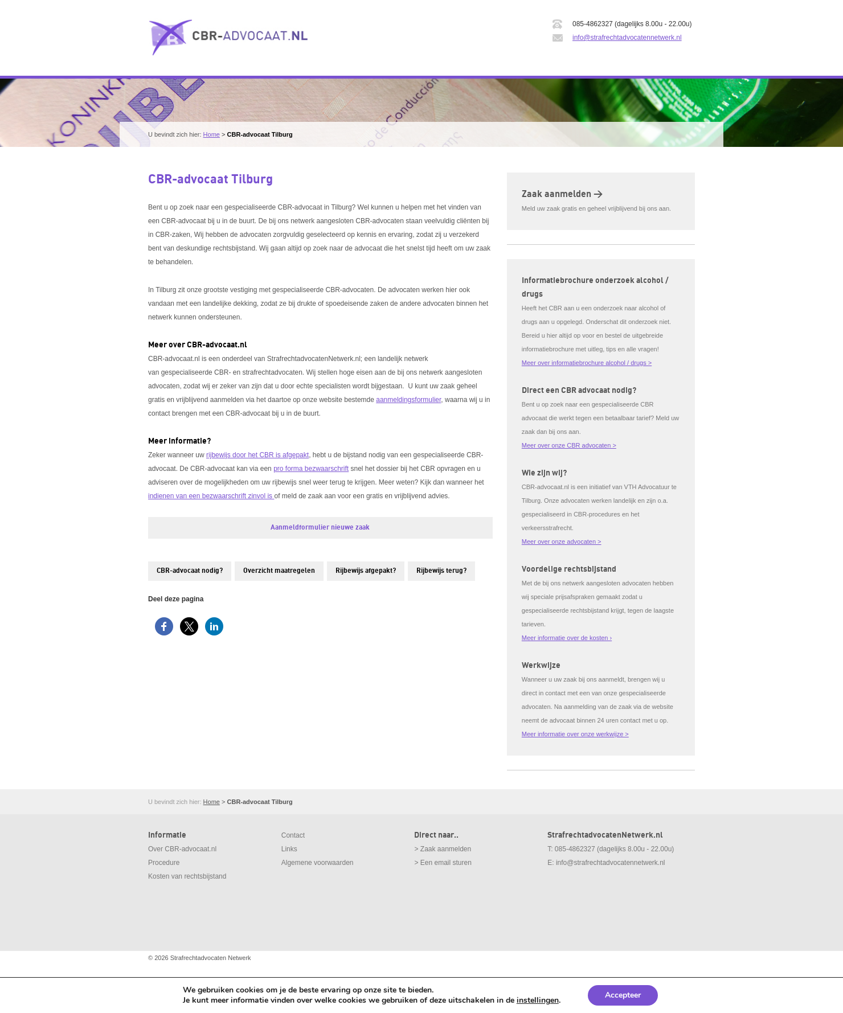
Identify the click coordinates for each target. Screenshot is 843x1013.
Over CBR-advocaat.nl (182, 849)
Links (289, 849)
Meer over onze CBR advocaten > (569, 445)
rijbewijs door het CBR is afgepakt (257, 455)
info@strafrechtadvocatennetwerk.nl (627, 38)
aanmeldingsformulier (408, 400)
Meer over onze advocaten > (561, 541)
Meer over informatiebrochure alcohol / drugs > (587, 362)
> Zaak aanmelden (442, 849)
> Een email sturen (442, 863)
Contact (293, 835)
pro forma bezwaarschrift (311, 469)
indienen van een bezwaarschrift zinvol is (211, 496)
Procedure (163, 863)
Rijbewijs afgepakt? (365, 571)
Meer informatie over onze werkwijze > (575, 734)
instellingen (538, 1000)
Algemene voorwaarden (317, 863)
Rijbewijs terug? (441, 571)
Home (211, 134)
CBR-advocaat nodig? (190, 571)
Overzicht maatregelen (279, 571)
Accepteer (623, 995)
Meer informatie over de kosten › (567, 637)
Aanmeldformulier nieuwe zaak (320, 527)
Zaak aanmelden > (562, 194)
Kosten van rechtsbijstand (187, 876)
